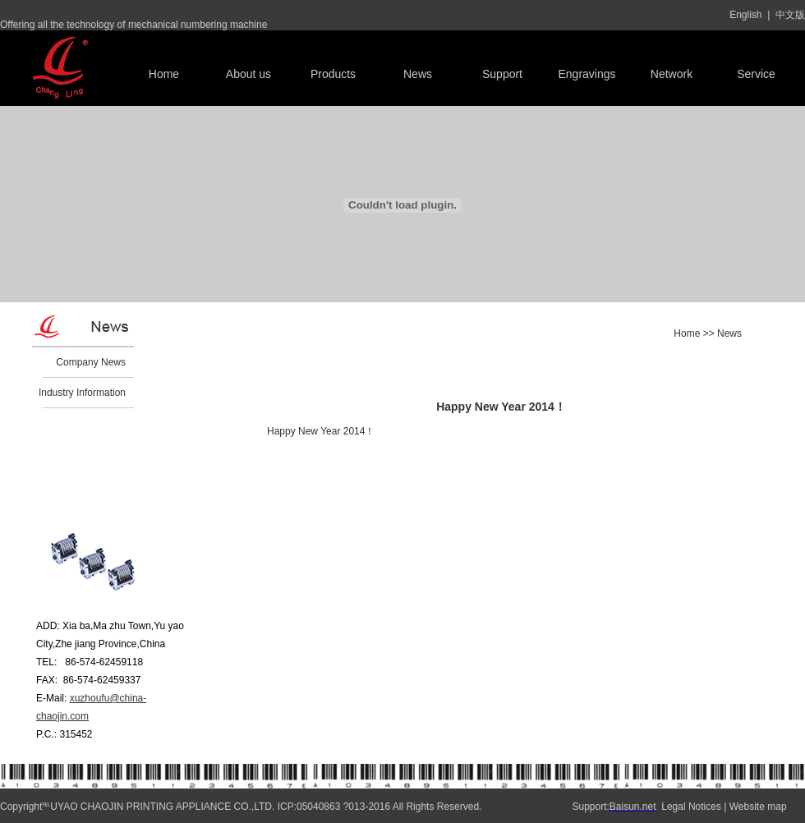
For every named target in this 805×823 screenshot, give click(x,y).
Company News (91, 362)
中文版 (790, 15)
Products (333, 73)
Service (756, 73)
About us (248, 73)
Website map (758, 806)
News (417, 73)
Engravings (586, 73)
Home (164, 73)
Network (671, 73)
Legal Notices (691, 806)
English (745, 15)
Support (502, 73)
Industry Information (82, 392)
